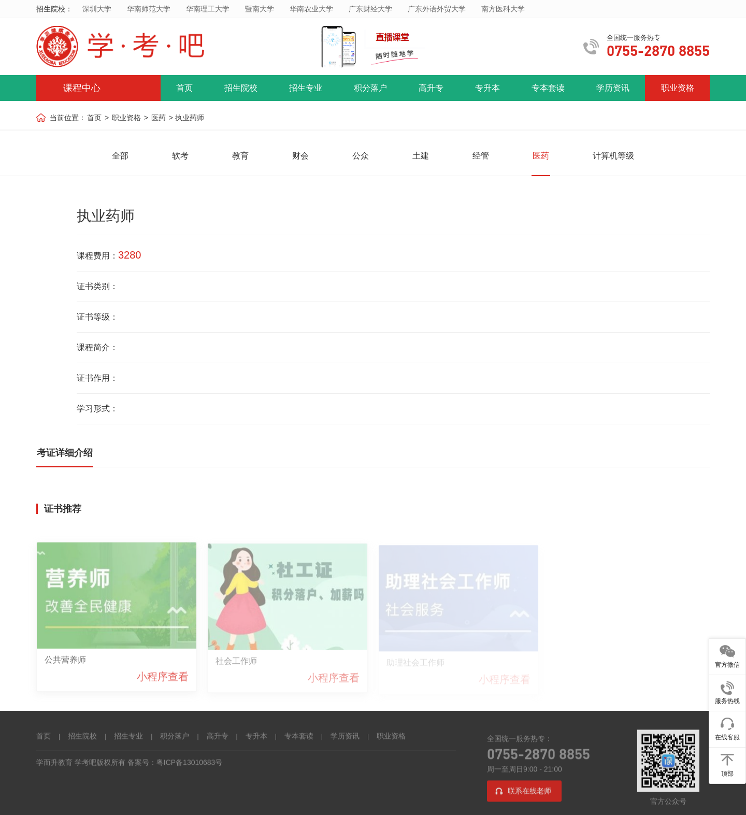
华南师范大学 (148, 9)
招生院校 (240, 87)
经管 (480, 155)
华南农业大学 (311, 9)
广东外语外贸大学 (437, 9)
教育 (240, 155)
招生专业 (305, 87)
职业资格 (677, 87)
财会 (300, 155)
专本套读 (548, 87)
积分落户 (370, 87)
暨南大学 (259, 9)
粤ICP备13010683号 (189, 763)
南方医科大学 (503, 9)
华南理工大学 (207, 9)
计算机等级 (613, 155)
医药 (158, 117)
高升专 (431, 87)
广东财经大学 (370, 9)
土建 (420, 155)
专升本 (487, 87)
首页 (184, 87)
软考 (180, 155)
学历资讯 (612, 87)
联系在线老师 (529, 792)
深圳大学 (96, 9)
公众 (360, 155)
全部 (120, 155)
